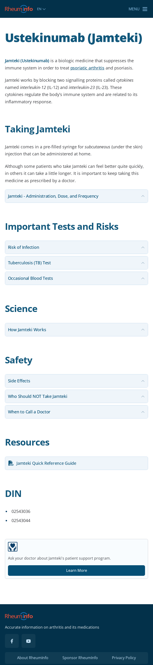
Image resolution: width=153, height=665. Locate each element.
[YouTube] (28, 641)
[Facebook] (12, 641)
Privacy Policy (124, 657)
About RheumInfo (32, 657)
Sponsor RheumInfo (80, 657)
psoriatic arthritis (87, 68)
